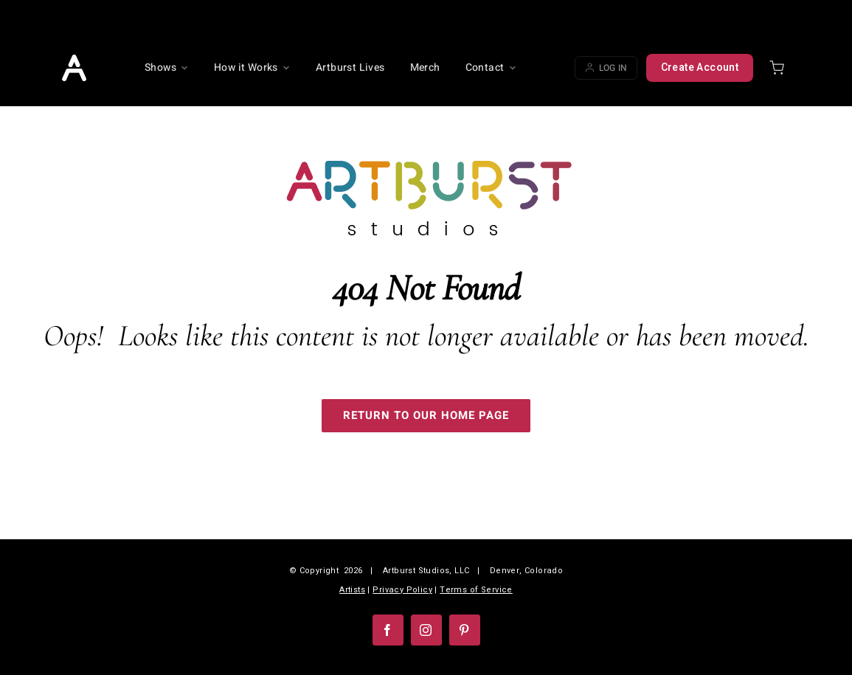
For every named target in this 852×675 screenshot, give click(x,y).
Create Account (700, 67)
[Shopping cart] (777, 68)
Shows (167, 67)
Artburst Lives (350, 67)
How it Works (252, 67)
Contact (491, 67)
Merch (425, 67)
